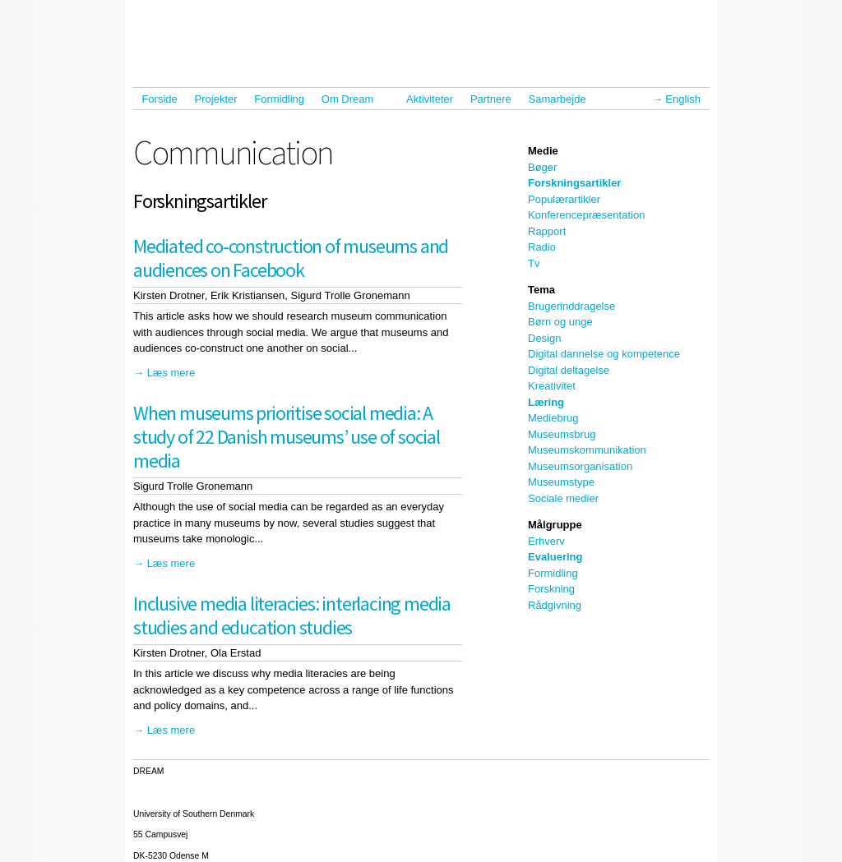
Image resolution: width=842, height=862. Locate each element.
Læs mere (171, 372)
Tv (533, 263)
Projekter (216, 99)
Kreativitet (552, 386)
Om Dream (350, 99)
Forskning (551, 589)
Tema (541, 289)
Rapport (547, 231)
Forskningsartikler (574, 183)
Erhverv (546, 541)
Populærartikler (564, 199)
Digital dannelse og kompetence (604, 354)
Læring (546, 402)
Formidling (279, 99)
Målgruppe (555, 525)
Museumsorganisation (580, 466)
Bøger (542, 167)
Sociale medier (563, 498)
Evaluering (555, 557)
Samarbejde (561, 99)
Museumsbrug (561, 434)
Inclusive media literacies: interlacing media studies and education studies (292, 615)
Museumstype (561, 482)
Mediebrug (553, 418)
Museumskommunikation (587, 450)
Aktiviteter (429, 99)
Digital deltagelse (568, 370)
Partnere (490, 99)
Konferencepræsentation (586, 215)
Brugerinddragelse (571, 306)
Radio (542, 247)
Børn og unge (560, 322)
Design (544, 338)
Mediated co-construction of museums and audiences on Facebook (290, 258)
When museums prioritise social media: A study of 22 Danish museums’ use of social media (286, 436)
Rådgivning (554, 605)
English (683, 99)
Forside (159, 99)
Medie (543, 151)
